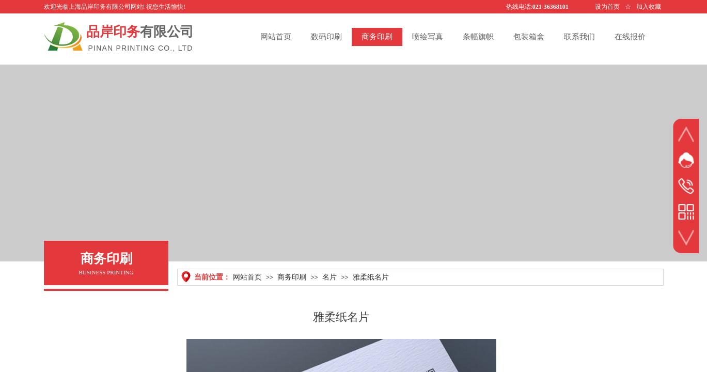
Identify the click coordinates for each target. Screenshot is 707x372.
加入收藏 (648, 6)
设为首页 (607, 6)
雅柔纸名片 (371, 277)
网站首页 (247, 277)
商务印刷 (291, 277)
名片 (329, 277)
